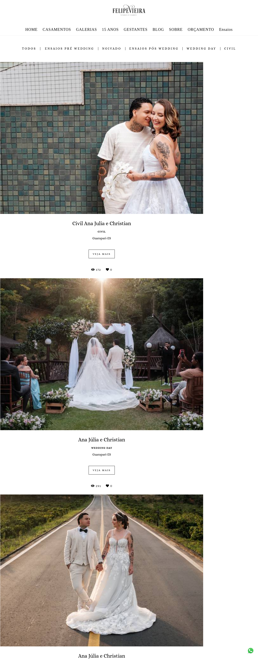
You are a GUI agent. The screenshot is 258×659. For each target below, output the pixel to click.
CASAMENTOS (57, 29)
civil (230, 48)
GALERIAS (86, 29)
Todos (29, 48)
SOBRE (176, 29)
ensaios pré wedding (69, 48)
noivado (111, 48)
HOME (31, 29)
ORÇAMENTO (201, 29)
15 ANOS (110, 29)
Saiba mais (89, 646)
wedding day (201, 48)
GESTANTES (136, 29)
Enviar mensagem (206, 626)
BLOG (158, 29)
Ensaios (226, 29)
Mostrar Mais (129, 589)
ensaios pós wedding (154, 48)
